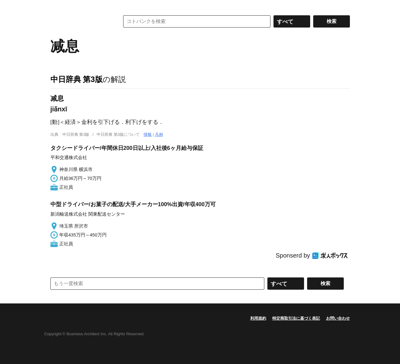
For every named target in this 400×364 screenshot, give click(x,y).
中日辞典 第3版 (76, 79)
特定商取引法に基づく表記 (296, 318)
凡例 (159, 134)
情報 (148, 134)
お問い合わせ (338, 318)
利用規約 (258, 318)
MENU (56, 6)
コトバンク (80, 21)
